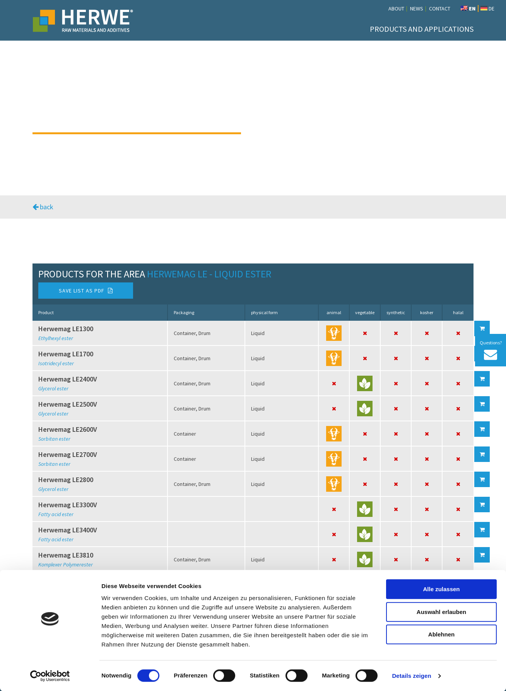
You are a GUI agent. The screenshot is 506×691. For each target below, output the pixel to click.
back (42, 206)
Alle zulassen (441, 589)
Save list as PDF (86, 290)
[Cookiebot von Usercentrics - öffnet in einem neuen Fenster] (50, 676)
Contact (439, 8)
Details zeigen (411, 675)
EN (468, 8)
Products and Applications (422, 29)
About (396, 8)
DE (487, 8)
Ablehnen (441, 634)
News (416, 8)
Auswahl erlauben (441, 612)
